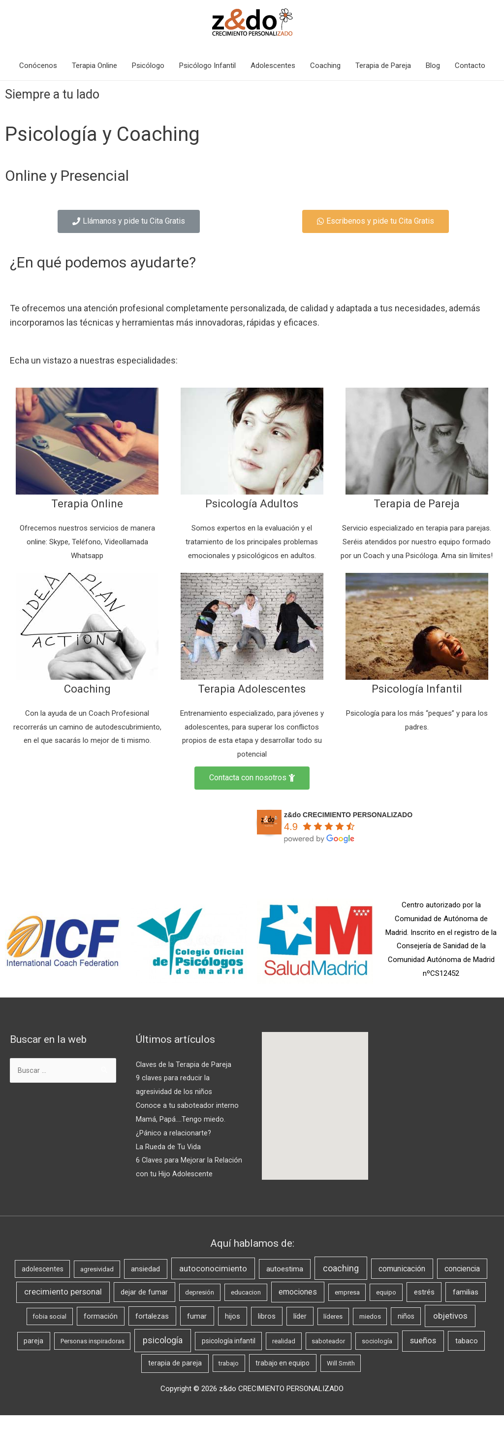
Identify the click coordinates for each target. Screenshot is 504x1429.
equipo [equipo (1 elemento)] (386, 1306)
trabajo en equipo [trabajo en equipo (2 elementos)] (282, 1377)
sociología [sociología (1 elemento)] (377, 1355)
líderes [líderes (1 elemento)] (333, 1329)
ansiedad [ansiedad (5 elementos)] (145, 1282)
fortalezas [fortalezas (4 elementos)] (152, 1329)
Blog (433, 65)
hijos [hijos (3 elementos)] (232, 1330)
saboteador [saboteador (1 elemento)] (328, 1355)
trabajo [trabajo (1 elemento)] (229, 1377)
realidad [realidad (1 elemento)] (283, 1355)
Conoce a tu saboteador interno (188, 1105)
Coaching (325, 65)
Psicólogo (148, 65)
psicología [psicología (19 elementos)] (163, 1354)
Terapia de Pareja (383, 65)
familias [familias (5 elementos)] (465, 1305)
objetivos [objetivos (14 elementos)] (450, 1329)
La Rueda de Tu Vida (169, 1146)
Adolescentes (273, 65)
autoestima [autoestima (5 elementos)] (284, 1282)
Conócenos (38, 65)
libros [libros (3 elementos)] (267, 1330)
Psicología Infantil (417, 688)
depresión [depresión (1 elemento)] (199, 1306)
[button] (129, 221)
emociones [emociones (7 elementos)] (298, 1305)
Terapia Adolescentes (252, 688)
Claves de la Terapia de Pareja (184, 1064)
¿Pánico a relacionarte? (174, 1133)
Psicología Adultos (252, 503)
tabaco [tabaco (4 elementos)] (466, 1354)
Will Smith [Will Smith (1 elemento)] (341, 1377)
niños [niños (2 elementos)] (406, 1329)
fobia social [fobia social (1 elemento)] (49, 1329)
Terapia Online (94, 65)
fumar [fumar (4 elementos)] (197, 1329)
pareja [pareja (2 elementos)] (33, 1355)
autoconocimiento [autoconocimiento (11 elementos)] (213, 1282)
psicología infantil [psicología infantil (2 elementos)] (228, 1355)
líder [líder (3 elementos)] (300, 1330)
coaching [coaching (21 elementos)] (341, 1281)
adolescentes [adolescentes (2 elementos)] (42, 1282)
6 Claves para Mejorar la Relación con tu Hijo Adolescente (175, 1174)
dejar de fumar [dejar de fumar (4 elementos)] (144, 1305)
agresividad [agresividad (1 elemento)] (97, 1282)
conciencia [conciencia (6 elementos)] (462, 1282)
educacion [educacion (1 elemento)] (246, 1306)
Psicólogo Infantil (207, 65)
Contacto (470, 65)
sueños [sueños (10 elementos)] (423, 1354)
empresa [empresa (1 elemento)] (347, 1306)
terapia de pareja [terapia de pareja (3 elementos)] (175, 1377)
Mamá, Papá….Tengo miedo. (180, 1119)
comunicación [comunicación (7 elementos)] (401, 1282)
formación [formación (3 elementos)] (101, 1330)
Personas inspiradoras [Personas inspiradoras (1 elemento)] (93, 1355)
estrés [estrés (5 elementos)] (424, 1305)
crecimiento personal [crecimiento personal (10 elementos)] (63, 1305)
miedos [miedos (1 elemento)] (370, 1329)
